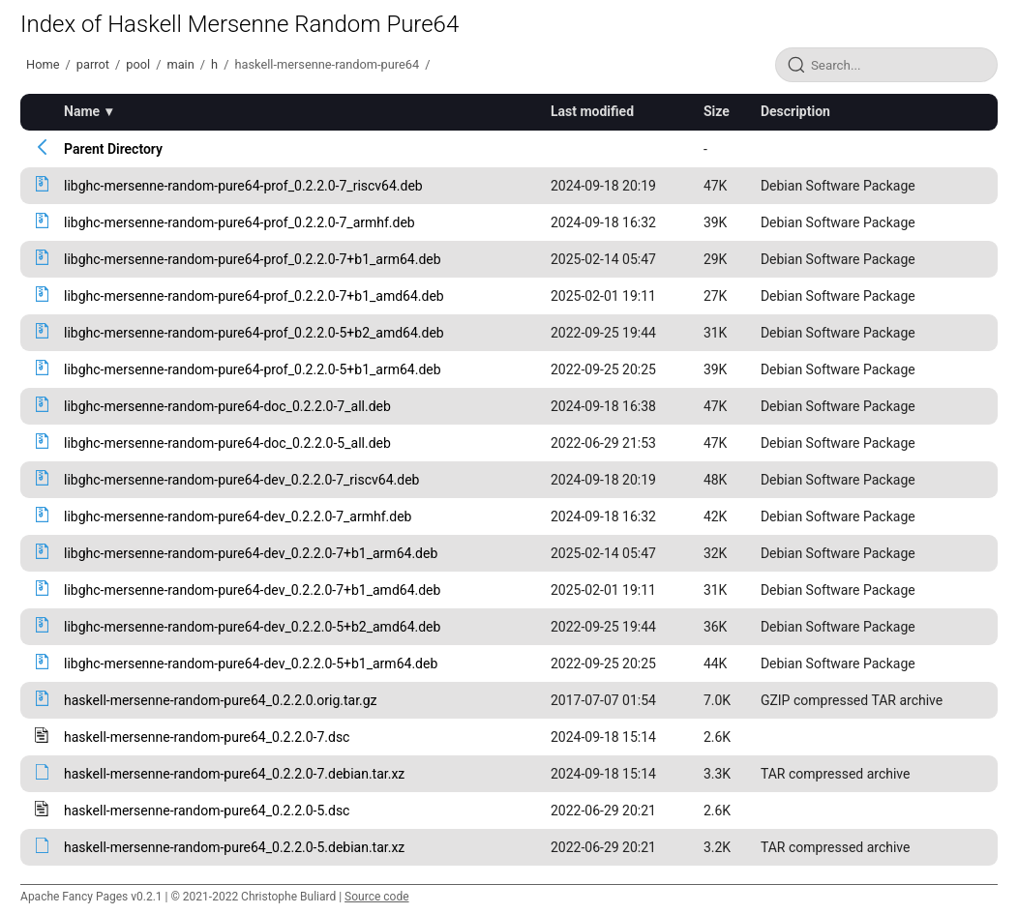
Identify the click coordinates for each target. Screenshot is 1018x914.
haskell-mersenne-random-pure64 (326, 64)
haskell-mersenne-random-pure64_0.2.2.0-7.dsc (206, 737)
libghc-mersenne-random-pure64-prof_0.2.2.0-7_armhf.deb (239, 222)
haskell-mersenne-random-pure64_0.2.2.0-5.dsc (206, 810)
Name (82, 111)
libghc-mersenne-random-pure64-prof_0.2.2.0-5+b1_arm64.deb (252, 369)
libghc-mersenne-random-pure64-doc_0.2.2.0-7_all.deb (227, 406)
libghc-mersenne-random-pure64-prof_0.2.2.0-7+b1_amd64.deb (254, 296)
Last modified (592, 111)
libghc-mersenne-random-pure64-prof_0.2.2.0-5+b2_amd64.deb (254, 332)
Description (795, 111)
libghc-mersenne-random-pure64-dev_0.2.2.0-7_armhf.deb (237, 516)
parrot (92, 64)
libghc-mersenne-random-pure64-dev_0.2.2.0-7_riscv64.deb (241, 479)
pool (138, 64)
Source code (376, 896)
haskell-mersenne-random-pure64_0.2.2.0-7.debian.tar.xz (234, 773)
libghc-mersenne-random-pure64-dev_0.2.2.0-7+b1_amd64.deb (252, 590)
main (180, 64)
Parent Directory (113, 149)
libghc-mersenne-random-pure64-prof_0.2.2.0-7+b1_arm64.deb (252, 259)
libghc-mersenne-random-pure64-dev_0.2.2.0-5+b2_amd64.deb (252, 626)
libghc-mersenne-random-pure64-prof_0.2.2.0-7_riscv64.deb (243, 185)
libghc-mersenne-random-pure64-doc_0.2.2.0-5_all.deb (227, 443)
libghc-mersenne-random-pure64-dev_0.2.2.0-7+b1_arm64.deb (250, 553)
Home (42, 64)
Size (717, 111)
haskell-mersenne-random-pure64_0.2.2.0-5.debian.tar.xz (234, 847)
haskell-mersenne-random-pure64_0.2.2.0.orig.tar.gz (220, 700)
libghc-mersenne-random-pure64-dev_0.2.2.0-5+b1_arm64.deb (250, 663)
